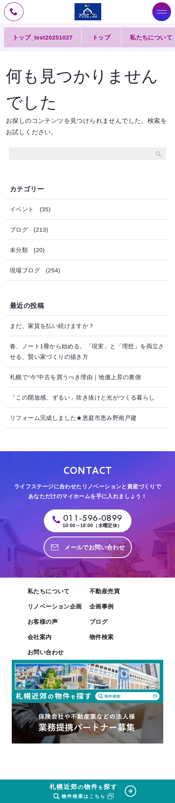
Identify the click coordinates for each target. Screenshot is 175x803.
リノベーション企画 (54, 606)
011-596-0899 (92, 518)
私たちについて (48, 591)
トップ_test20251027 (43, 37)
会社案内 (39, 637)
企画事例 (101, 606)
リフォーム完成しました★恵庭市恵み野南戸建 (73, 417)
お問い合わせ (45, 652)
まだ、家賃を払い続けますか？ (52, 325)
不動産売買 (104, 591)
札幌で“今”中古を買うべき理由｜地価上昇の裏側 (75, 377)
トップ (101, 37)
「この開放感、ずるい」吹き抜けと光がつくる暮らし (82, 397)
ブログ (19, 229)
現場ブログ (25, 270)
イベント (22, 209)
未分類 (19, 250)
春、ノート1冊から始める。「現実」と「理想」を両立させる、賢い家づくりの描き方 (87, 351)
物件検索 (101, 637)
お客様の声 (42, 621)
